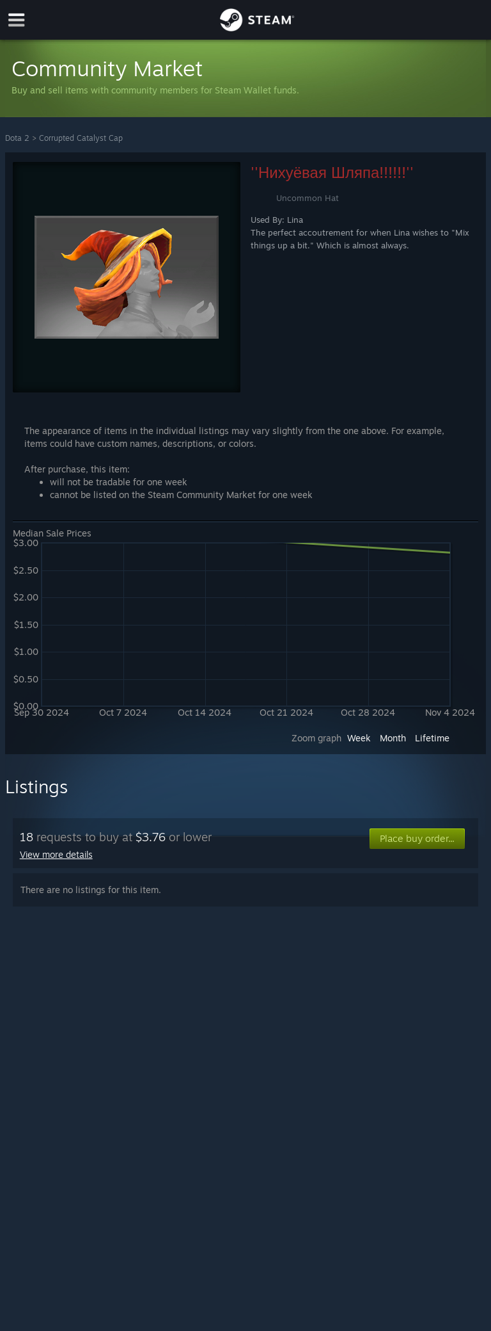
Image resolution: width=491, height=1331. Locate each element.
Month (393, 737)
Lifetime (432, 737)
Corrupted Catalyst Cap (81, 138)
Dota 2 (17, 138)
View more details (56, 854)
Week (359, 737)
